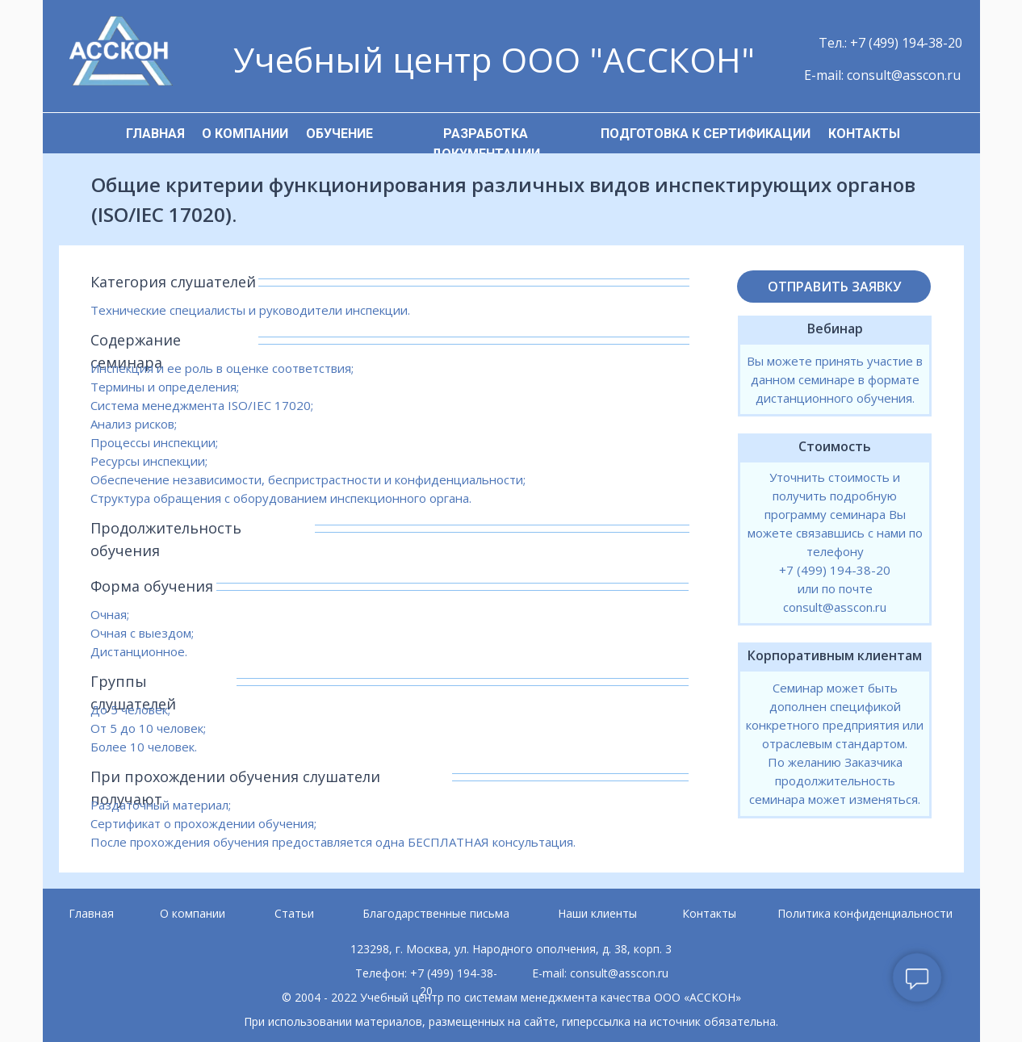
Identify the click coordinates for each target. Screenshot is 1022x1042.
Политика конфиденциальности (865, 913)
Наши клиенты (597, 913)
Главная (91, 913)
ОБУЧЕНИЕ (339, 133)
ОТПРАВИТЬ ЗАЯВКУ (834, 286)
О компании (192, 913)
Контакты (709, 913)
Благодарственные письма (435, 913)
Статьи (294, 913)
